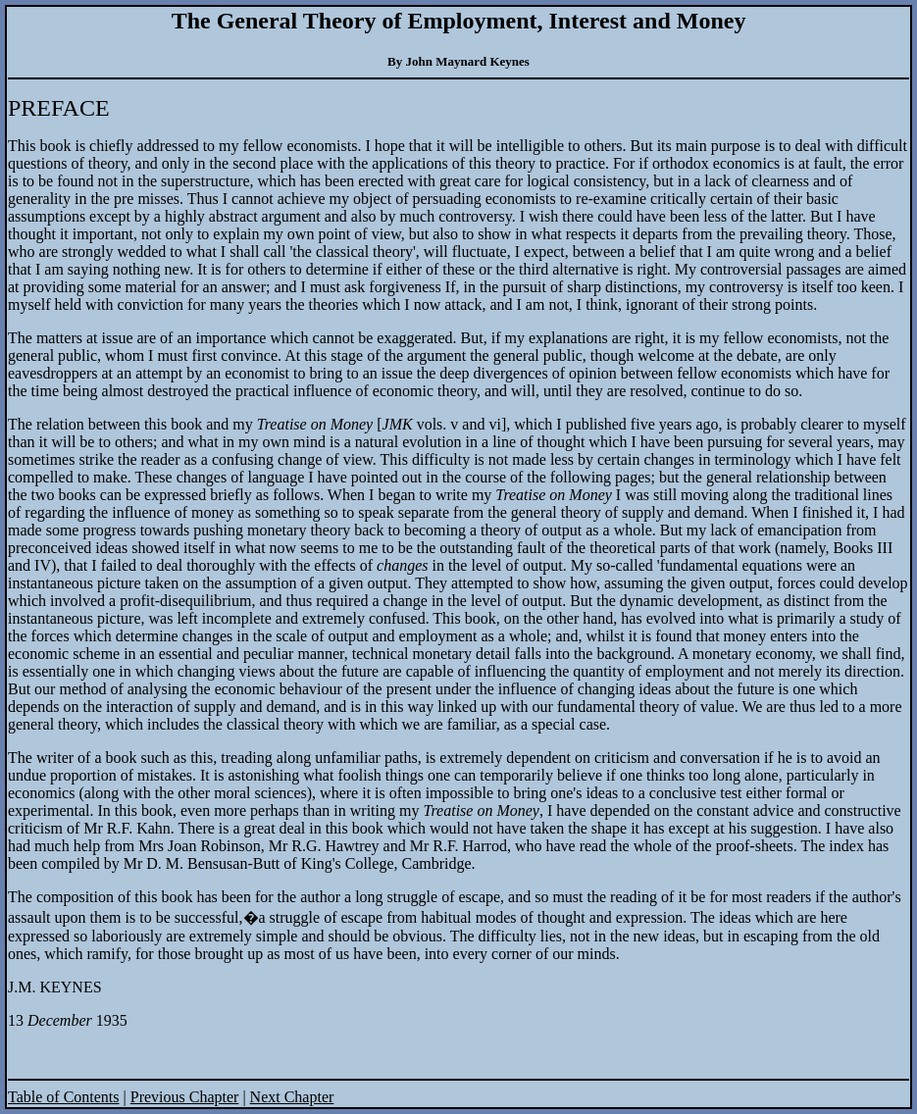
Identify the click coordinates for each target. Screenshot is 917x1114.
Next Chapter (292, 1097)
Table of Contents (64, 1097)
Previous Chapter (184, 1097)
